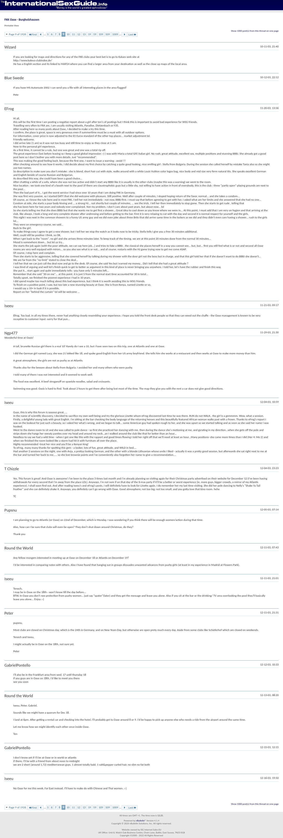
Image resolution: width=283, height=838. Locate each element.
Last (132, 34)
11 (73, 34)
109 (101, 34)
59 (94, 34)
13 (84, 34)
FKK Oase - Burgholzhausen (21, 19)
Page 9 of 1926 (17, 34)
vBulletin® (141, 820)
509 (107, 34)
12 (78, 34)
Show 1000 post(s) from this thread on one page (255, 30)
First (33, 34)
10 (68, 34)
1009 (115, 34)
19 (89, 34)
